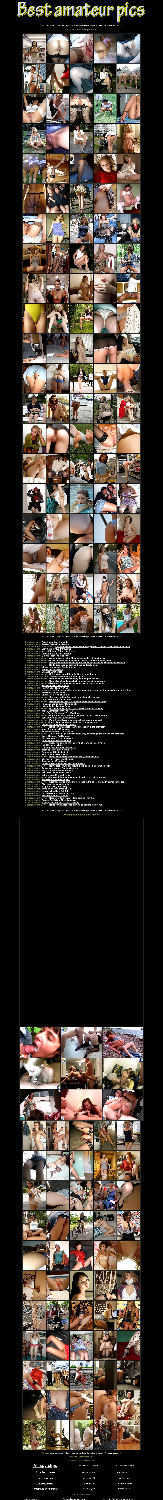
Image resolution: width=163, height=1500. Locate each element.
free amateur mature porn (75, 1418)
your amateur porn (33, 1372)
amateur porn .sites (111, 1397)
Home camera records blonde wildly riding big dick (74, 786)
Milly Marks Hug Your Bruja (55, 816)
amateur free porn (32, 1399)
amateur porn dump (33, 1376)
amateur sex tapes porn (113, 1466)
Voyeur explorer (125, 1347)
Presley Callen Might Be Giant (56, 674)
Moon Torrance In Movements (56, 758)
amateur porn (30, 1363)
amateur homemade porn (36, 1385)
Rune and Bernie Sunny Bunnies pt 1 (60, 733)
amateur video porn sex (113, 1468)
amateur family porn (72, 1422)
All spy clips (45, 1329)
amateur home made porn (36, 1402)
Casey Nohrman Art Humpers (56, 765)
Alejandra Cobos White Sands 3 (57, 802)
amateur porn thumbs (73, 1406)
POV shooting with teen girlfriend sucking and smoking (76, 738)
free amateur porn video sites (116, 1392)
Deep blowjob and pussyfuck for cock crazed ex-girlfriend (77, 710)
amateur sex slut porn (112, 1450)
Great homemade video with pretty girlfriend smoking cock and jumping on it (92, 676)
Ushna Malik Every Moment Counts (59, 754)
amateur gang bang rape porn (77, 1440)
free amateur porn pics (35, 1470)
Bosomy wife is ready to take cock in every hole (72, 827)
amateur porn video (33, 1374)
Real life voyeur (125, 1341)
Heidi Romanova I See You (54, 774)
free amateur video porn (74, 1461)
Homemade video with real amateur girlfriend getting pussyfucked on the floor (93, 719)
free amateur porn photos (114, 1376)
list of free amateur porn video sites (119, 1404)
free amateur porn (32, 1365)
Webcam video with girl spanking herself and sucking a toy (77, 731)
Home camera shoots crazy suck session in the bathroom (77, 756)
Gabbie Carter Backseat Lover (56, 770)
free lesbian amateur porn (75, 1431)
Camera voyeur (45, 1347)
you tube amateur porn (35, 1408)
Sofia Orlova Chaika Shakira (55, 715)
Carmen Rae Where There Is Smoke (59, 829)
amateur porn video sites (114, 1399)
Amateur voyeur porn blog (84, 1492)
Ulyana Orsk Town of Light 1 (55, 724)
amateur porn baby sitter (36, 1440)
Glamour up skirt (124, 1336)
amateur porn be (71, 1443)
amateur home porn (33, 1397)
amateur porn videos (34, 1369)
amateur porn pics (72, 1374)
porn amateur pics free (113, 1369)
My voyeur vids (125, 1352)
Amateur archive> (95, 25)
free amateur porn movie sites (116, 1402)
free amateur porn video (35, 1406)
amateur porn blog (72, 1392)
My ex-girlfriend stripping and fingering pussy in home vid (77, 807)
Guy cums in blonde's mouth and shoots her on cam (74, 726)
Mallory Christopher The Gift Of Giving (60, 832)
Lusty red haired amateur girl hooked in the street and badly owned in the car (86, 811)
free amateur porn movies (36, 1390)
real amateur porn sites (113, 1418)
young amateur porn (34, 1450)
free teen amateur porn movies (78, 1429)
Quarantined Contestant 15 (55, 781)
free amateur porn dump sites (116, 1388)
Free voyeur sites (144, 1490)
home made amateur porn (75, 1399)
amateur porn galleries (35, 1395)
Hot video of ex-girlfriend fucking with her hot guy (73, 703)
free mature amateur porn (75, 1438)
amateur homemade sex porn (116, 1436)
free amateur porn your (74, 1459)
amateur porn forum (72, 1379)
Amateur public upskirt (88, 1329)
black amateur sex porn (74, 1424)
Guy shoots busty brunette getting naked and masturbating (78, 745)
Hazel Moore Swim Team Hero (56, 729)
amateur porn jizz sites (113, 1385)
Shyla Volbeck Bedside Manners (57, 800)
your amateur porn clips (74, 1434)
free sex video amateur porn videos (119, 1473)
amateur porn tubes (33, 1434)
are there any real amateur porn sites (120, 1415)
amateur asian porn (72, 1397)
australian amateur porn (74, 1385)
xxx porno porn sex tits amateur (117, 1479)
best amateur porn (72, 1466)
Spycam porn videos (125, 1329)
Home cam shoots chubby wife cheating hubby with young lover (80, 690)
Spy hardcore (45, 1335)
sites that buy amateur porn (115, 1420)
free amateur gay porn (73, 1372)
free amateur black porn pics (116, 1367)
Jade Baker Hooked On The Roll (57, 740)
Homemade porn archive (45, 1352)
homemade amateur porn (36, 1388)
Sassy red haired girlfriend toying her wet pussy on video (77, 772)
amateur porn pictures (34, 1452)
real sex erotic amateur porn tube (118, 1477)
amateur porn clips (33, 1392)
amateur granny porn (34, 1438)
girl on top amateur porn (74, 1457)
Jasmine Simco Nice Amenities (57, 779)
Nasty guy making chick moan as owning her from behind (77, 713)
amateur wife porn (33, 1415)
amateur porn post (72, 1369)
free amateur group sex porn (116, 1470)
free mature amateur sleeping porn (79, 1454)
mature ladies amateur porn (37, 1447)
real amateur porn (32, 1418)
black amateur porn (72, 1388)
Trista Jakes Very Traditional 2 (56, 818)
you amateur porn (32, 1473)
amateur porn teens (72, 1367)
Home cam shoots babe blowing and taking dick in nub (76, 834)
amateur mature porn (34, 1436)
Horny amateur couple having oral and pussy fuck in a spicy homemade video (87, 692)
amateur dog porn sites (113, 1406)
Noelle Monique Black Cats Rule (57, 761)
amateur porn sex (110, 1427)
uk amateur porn (71, 1402)
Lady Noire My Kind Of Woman (57, 678)
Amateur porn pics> (55, 25)
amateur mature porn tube (36, 1463)
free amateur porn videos (36, 1367)
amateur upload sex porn (114, 1431)
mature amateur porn (34, 1420)
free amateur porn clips (35, 1404)
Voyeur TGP (130, 1490)
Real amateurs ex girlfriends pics (67, 706)
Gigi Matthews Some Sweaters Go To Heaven (63, 793)
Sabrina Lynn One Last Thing (56, 804)
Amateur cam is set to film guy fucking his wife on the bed (77, 687)
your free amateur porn (35, 1443)
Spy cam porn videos (23, 1490)
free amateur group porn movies (78, 1395)
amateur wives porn (72, 1376)
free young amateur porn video (78, 1470)
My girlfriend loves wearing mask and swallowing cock (75, 749)
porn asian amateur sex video (116, 1461)
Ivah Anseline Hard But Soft (55, 820)
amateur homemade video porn (78, 1450)
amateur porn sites (33, 1427)
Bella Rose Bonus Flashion (55, 825)
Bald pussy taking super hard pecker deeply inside (73, 694)
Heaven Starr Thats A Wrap (55, 717)
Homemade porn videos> (76, 25)
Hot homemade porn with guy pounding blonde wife (74, 708)
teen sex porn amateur (113, 1447)
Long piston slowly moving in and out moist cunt (73, 752)
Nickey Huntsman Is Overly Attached (59, 696)
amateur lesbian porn (73, 1365)
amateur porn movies (34, 1381)
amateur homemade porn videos (39, 1468)
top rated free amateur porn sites (118, 1422)
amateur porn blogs (72, 1415)
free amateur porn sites (35, 1413)
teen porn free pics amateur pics (117, 1363)
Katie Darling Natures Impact (56, 809)
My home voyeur (78, 1490)
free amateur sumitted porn (37, 1475)
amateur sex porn (110, 1429)
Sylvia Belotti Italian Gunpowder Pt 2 (59, 747)
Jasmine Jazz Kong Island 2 (55, 790)
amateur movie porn (33, 1424)
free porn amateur (32, 1466)
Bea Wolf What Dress (52, 701)
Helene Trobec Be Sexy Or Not (56, 735)
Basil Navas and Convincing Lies (58, 823)
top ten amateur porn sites (115, 1395)
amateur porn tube (33, 1379)
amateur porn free (32, 1431)
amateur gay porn (32, 1422)
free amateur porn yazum (75, 1452)
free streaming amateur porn (77, 1408)
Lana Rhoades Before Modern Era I (59, 777)
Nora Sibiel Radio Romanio (55, 784)
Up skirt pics (88, 1347)
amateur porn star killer (74, 1381)
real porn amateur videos (75, 1411)
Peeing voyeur (88, 1352)
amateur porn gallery (73, 1463)
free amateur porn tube (35, 1459)
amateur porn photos (112, 1372)
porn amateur (30, 1445)
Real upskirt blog (41, 1490)
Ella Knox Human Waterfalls (55, 813)
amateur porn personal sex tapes (118, 1463)
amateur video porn (33, 1454)
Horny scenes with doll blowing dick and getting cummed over (79, 795)
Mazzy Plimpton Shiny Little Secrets (59, 680)
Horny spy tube (45, 1341)
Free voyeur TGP (88, 1341)
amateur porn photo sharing (115, 1374)
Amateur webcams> (113, 25)
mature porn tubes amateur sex (117, 1459)
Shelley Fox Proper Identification (57, 788)
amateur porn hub (71, 1404)
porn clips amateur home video (78, 1473)
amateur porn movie (72, 1445)
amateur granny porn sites (115, 1411)
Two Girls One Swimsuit (53, 722)
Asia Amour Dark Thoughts (55, 671)
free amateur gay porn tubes (37, 1457)
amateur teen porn (33, 1383)
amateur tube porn (72, 1383)
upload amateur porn (73, 1420)
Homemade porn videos (97, 1490)
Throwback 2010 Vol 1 (52, 699)
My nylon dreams (116, 1490)
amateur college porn (73, 1436)
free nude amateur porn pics (115, 1365)
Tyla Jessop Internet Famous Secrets (60, 797)
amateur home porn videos (76, 1447)
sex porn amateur (110, 1434)
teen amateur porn (33, 1461)
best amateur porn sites (113, 1383)
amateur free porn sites (113, 1408)
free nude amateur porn (74, 1468)
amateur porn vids (33, 1411)
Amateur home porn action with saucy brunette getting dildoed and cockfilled (86, 763)
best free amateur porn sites (115, 1390)
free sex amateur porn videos (116, 1452)
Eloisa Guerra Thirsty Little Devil (57, 768)
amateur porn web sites (113, 1413)
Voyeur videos (88, 1336)
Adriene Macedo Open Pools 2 (56, 683)
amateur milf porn (71, 1413)
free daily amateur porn (74, 1363)
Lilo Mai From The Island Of (55, 685)
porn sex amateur (110, 1475)
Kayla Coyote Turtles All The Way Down (61, 742)
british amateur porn (73, 1427)
